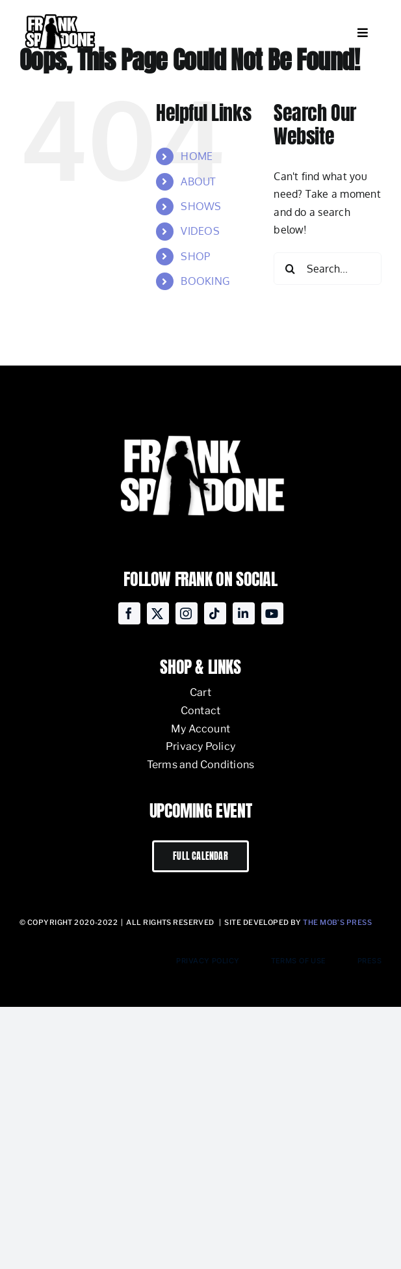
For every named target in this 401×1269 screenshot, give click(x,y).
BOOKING (205, 280)
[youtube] (272, 613)
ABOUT (198, 181)
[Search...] (328, 268)
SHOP (195, 256)
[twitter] (158, 613)
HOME (197, 156)
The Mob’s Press (337, 922)
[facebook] (129, 613)
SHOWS (201, 206)
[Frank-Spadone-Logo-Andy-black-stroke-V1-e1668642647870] (59, 15)
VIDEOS (200, 230)
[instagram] (186, 613)
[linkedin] (244, 613)
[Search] (290, 268)
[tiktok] (215, 613)
